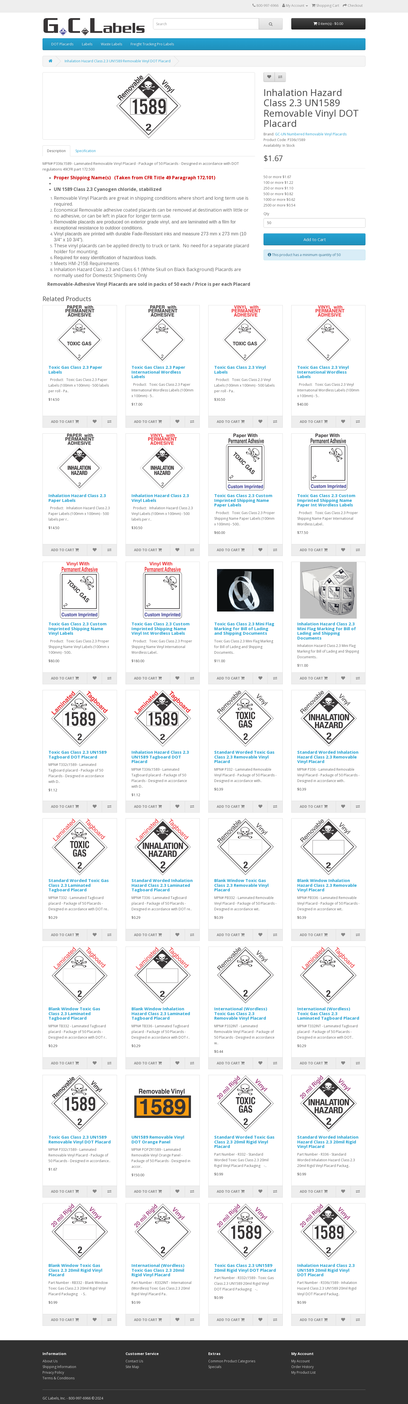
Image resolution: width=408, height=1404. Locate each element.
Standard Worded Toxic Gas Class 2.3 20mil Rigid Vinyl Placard (244, 1141)
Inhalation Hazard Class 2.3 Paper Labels (77, 498)
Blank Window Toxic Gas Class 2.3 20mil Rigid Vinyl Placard (75, 1269)
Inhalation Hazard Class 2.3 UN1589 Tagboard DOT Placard (160, 756)
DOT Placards (62, 44)
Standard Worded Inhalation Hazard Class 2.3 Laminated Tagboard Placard (162, 884)
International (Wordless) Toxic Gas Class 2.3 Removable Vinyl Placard (240, 1013)
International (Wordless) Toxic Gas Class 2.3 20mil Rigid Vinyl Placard (157, 1269)
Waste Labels (111, 44)
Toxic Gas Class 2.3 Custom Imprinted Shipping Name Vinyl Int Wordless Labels (160, 628)
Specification (85, 150)
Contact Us (134, 1361)
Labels (87, 44)
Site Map (132, 1366)
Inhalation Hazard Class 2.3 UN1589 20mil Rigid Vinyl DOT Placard (326, 1269)
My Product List (303, 1372)
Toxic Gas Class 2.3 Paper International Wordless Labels (158, 371)
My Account (300, 1361)
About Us (50, 1361)
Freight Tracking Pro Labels (152, 44)
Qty (266, 213)
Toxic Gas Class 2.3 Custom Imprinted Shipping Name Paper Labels (243, 500)
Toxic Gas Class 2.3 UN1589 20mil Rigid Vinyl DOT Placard (245, 1267)
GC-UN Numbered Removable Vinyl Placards (311, 134)
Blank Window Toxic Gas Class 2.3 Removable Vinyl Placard (241, 884)
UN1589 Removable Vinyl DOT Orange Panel (157, 1139)
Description (56, 150)
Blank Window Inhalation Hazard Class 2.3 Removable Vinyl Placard (327, 884)
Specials (214, 1366)
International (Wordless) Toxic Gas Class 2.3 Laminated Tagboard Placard (328, 1013)
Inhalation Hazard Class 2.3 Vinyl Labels (160, 498)
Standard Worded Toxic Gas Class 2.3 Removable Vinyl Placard (244, 756)
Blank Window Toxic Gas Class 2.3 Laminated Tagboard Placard (74, 1013)
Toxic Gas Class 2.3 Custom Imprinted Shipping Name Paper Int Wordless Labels (326, 500)
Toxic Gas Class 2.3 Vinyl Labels (240, 369)
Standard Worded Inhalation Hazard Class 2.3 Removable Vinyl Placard (327, 756)
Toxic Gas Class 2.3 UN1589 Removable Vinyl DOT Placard (79, 1139)
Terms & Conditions (58, 1378)
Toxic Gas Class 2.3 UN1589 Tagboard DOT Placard (77, 754)
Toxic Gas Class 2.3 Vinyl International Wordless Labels (323, 371)
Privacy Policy (53, 1372)
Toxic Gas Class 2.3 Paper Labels (75, 369)
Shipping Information (59, 1366)
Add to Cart (314, 239)
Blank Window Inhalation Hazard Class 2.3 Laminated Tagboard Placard (160, 1013)
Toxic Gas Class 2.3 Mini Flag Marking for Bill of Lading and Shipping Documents (244, 628)
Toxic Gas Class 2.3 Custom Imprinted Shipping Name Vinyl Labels (77, 628)
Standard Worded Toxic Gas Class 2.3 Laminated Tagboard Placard (78, 884)
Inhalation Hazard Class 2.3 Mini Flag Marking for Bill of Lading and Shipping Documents (326, 631)
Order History (302, 1366)
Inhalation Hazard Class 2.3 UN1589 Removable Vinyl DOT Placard (118, 61)
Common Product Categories (231, 1361)
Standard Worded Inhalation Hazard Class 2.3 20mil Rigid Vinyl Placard (327, 1141)
